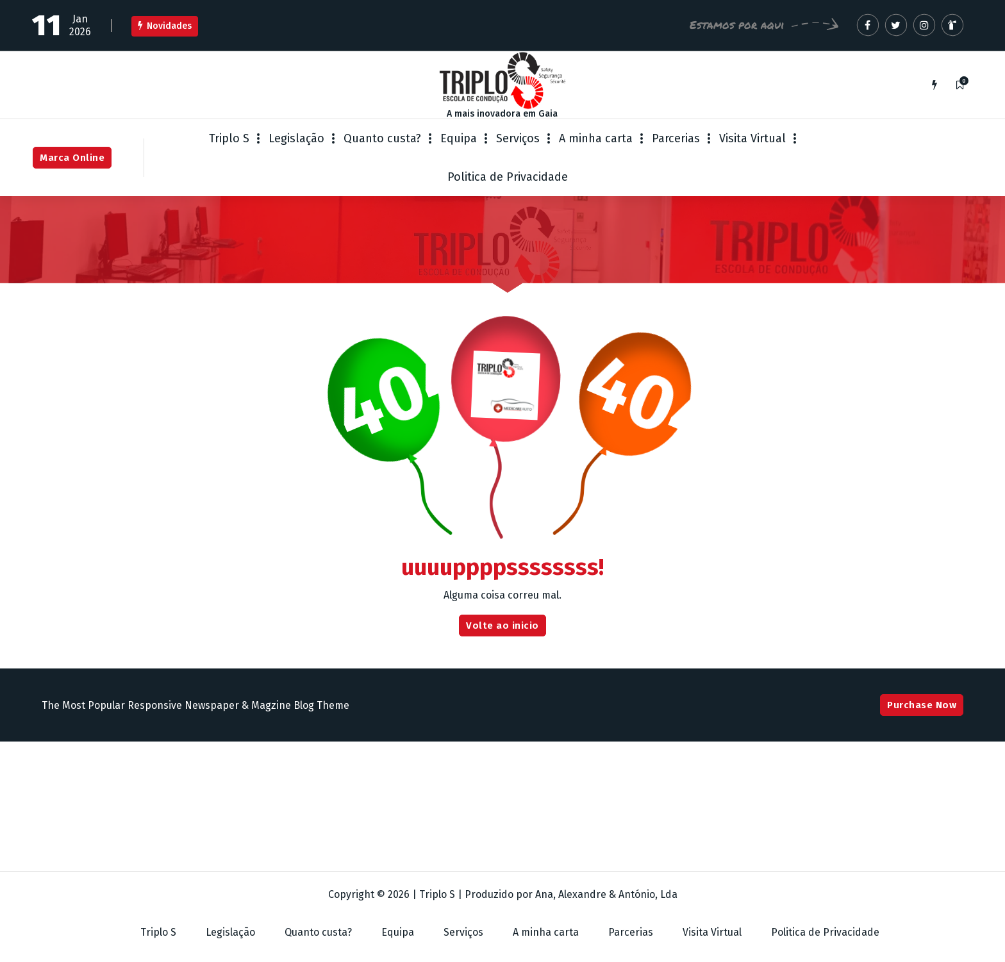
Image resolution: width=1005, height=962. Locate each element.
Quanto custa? (382, 138)
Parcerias (676, 138)
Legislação (296, 138)
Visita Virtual (752, 138)
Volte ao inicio (502, 625)
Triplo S (229, 138)
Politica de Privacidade (507, 177)
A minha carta (596, 138)
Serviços (518, 138)
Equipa (458, 138)
